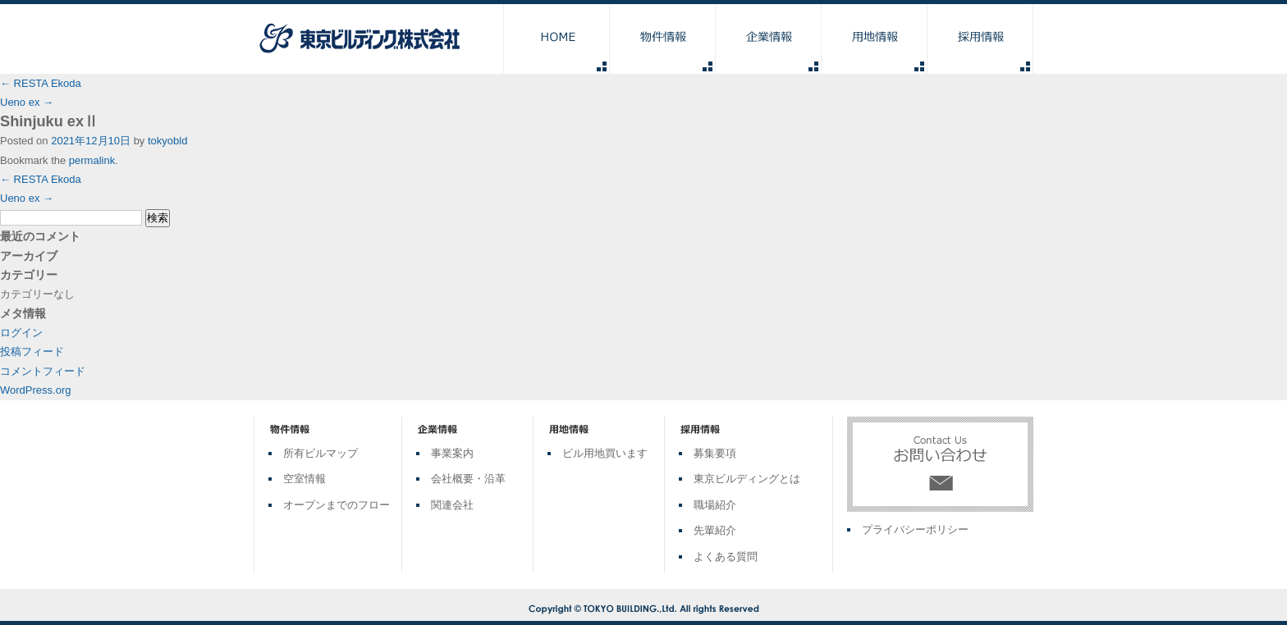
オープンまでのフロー (336, 505)
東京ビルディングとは (747, 478)
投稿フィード (32, 351)
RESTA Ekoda (40, 83)
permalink (92, 160)
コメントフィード (42, 371)
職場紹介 (715, 505)
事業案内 (452, 453)
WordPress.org (35, 390)
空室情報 (304, 478)
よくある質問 (726, 556)
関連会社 (452, 505)
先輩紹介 (715, 530)
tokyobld (167, 141)
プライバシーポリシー (915, 529)
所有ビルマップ (320, 453)
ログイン (21, 332)
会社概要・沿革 (468, 478)
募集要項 (715, 453)
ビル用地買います (605, 453)
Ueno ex (26, 102)
